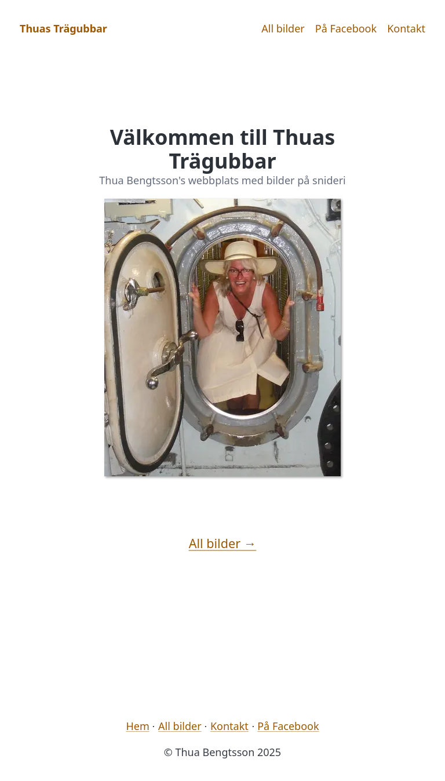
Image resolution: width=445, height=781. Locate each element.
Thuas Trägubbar (63, 28)
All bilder (282, 28)
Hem (137, 726)
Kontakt (406, 28)
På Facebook (346, 28)
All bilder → (223, 543)
